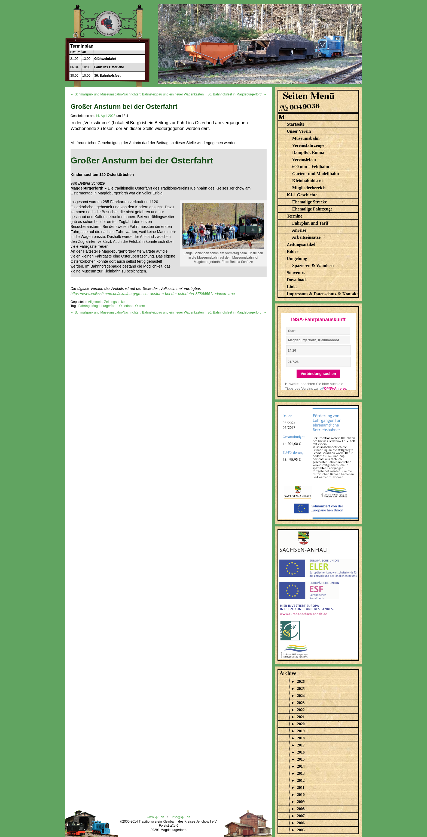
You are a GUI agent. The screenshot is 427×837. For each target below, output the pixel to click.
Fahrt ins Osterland (109, 67)
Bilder (292, 251)
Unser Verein (299, 131)
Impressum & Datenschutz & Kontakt (322, 294)
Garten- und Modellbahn (315, 173)
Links (292, 286)
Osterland (126, 306)
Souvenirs (296, 272)
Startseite (295, 124)
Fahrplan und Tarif (310, 223)
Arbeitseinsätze (306, 237)
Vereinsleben (304, 159)
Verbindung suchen (318, 373)
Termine (294, 216)
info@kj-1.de (181, 817)
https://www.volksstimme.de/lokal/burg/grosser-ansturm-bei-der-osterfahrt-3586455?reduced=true (153, 294)
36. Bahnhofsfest (107, 76)
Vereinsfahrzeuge (308, 145)
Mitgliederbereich (308, 187)
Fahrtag (84, 306)
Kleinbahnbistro (307, 180)
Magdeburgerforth (104, 306)
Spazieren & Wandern (313, 265)
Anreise (299, 230)
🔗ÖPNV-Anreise (333, 388)
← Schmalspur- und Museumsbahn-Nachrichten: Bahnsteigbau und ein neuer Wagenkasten (137, 94)
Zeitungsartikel (114, 302)
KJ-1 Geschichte (302, 195)
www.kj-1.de (155, 817)
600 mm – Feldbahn (310, 166)
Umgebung (297, 258)
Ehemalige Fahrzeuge (312, 209)
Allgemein (95, 302)
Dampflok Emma (308, 152)
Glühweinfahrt (105, 59)
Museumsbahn (305, 138)
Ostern (140, 306)
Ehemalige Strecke (309, 202)
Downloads (297, 279)
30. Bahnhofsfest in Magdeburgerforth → (237, 94)
